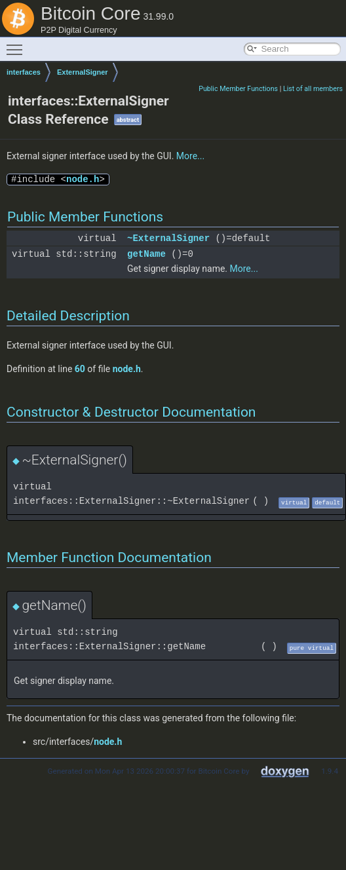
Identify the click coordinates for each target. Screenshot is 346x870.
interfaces (24, 72)
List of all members (313, 89)
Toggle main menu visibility (18, 43)
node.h (82, 179)
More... (190, 156)
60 (80, 369)
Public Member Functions (238, 89)
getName (146, 254)
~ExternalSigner (168, 238)
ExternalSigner (82, 72)
